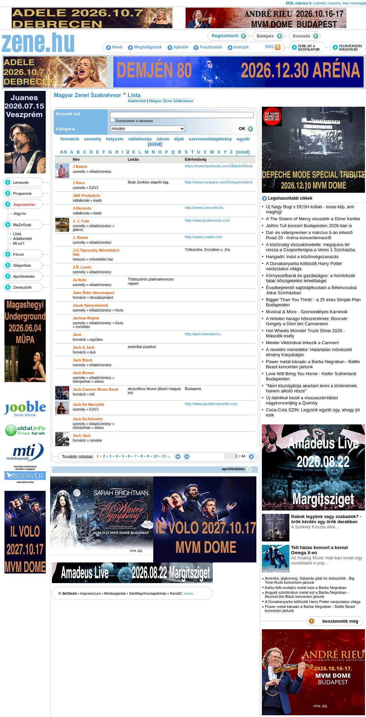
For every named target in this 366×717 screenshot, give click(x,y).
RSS (272, 47)
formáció (69, 138)
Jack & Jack (84, 347)
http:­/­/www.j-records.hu (204, 207)
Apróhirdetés (23, 276)
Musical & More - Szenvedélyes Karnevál (306, 311)
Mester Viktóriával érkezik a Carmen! (302, 342)
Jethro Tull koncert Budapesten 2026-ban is (309, 225)
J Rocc (79, 183)
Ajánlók (177, 47)
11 (164, 456)
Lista (17, 234)
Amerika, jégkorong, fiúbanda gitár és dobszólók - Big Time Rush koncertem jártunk (309, 580)
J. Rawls (80, 237)
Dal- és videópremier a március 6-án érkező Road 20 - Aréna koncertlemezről (309, 235)
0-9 (63, 152)
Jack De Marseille (88, 404)
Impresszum (90, 593)
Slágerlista (22, 265)
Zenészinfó (22, 287)
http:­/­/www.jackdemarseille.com (211, 404)
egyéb (243, 138)
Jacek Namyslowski (90, 305)
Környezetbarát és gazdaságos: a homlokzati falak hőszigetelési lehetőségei (310, 278)
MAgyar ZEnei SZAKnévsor (171, 101)
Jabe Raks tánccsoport (93, 293)
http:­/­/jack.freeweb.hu (203, 334)
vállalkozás (140, 138)
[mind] (155, 144)
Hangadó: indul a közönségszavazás (302, 256)
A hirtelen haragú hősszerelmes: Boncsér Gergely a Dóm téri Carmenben (306, 321)
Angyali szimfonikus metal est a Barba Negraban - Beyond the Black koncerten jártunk (307, 594)
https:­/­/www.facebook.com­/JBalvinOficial (219, 166)
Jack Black (82, 360)
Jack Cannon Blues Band (95, 389)
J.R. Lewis (82, 267)
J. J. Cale (81, 221)
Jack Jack (82, 435)
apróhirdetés (237, 469)
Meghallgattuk (145, 47)
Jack (77, 335)
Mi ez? (18, 243)
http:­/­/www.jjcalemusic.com (207, 220)
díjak (179, 138)
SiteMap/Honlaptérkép (147, 593)
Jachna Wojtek (86, 318)
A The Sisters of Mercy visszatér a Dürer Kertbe (313, 218)
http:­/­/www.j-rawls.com (203, 237)
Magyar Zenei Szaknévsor (87, 95)
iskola (162, 138)
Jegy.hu (19, 213)
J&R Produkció (86, 195)
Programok (22, 193)
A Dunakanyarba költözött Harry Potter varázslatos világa (313, 602)
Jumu (188, 593)
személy (92, 138)
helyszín (114, 138)
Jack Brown (83, 373)
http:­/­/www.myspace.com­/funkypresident (218, 182)
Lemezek (21, 182)
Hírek (114, 47)
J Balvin (80, 167)
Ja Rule (79, 280)
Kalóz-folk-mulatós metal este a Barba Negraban (305, 588)
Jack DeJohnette (88, 419)
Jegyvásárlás (24, 204)
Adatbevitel (22, 238)
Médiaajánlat (114, 593)
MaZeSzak (22, 225)
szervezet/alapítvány (210, 138)
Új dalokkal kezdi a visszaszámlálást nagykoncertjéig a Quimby (302, 400)
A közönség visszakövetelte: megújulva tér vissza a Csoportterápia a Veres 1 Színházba (310, 247)
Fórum (18, 254)
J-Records (82, 208)
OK (246, 128)
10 (155, 456)
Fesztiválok (207, 47)
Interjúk (238, 47)
